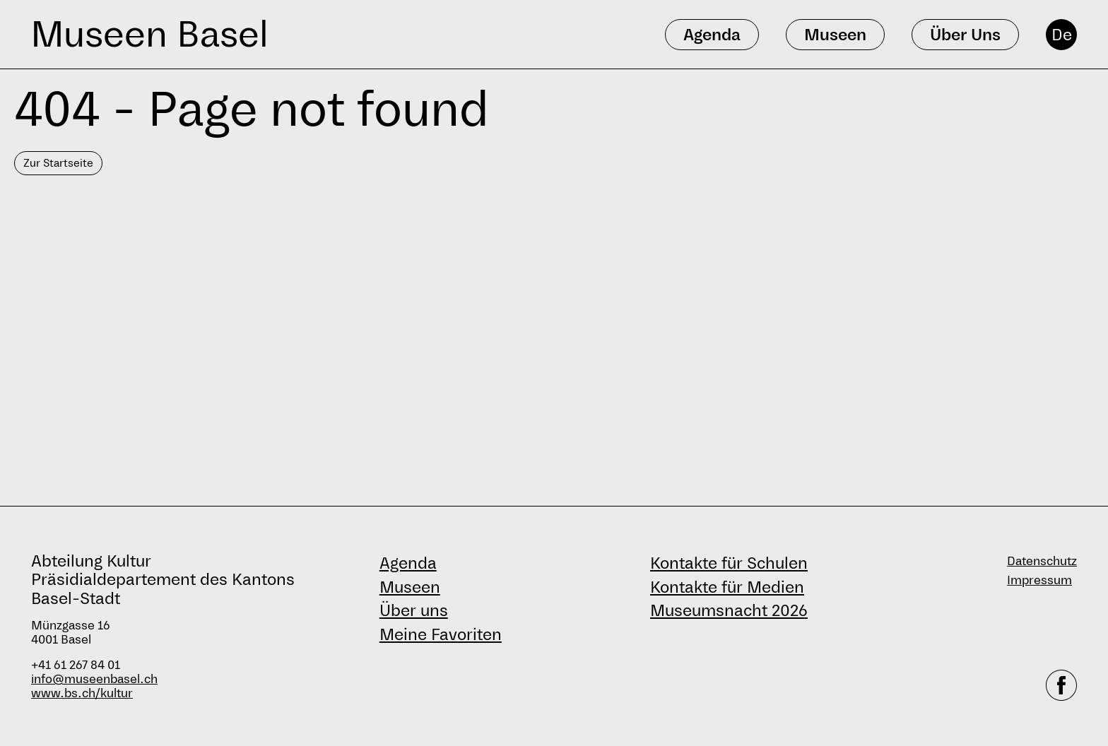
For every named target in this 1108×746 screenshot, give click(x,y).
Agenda (408, 563)
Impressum (1039, 580)
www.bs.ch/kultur (82, 693)
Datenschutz (1042, 561)
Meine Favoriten (440, 634)
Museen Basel (149, 34)
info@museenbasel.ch (94, 679)
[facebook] (1061, 685)
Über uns (413, 610)
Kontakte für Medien (727, 587)
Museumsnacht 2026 (729, 610)
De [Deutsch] (1061, 35)
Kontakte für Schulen (729, 563)
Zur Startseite (58, 163)
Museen (409, 587)
